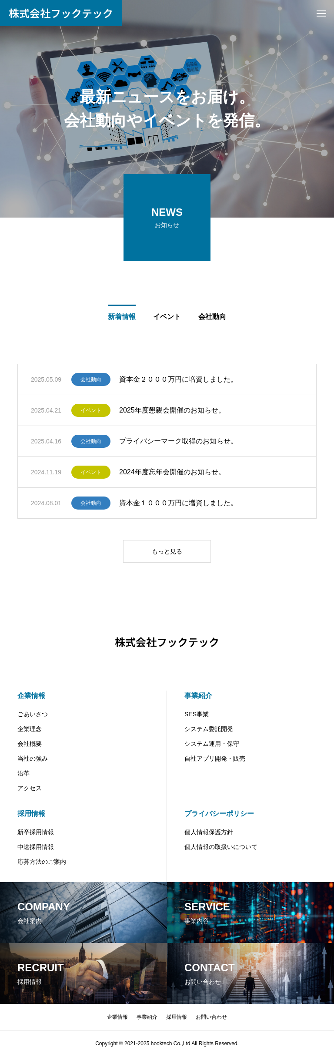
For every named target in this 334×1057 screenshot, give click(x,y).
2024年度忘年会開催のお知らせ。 (172, 472)
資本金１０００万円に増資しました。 (178, 503)
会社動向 (90, 379)
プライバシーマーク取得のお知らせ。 (178, 441)
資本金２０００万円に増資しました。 (178, 379)
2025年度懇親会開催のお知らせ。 (172, 410)
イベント (90, 410)
